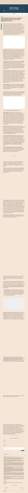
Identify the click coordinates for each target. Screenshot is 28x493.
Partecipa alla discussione (14, 438)
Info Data (14, 8)
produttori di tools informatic (10, 66)
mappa (14, 92)
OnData (18, 91)
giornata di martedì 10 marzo (15, 171)
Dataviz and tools (22, 14)
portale (6, 295)
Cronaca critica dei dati (12, 14)
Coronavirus (7, 14)
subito (22, 135)
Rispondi (5, 480)
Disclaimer (19, 450)
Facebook (8, 67)
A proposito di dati (2, 14)
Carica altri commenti (14, 485)
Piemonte (4, 165)
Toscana (22, 164)
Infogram (14, 156)
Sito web (5, 445)
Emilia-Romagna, (18, 164)
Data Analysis (18, 14)
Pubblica (23, 450)
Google (6, 67)
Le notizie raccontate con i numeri (14, 9)
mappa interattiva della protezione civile (13, 110)
